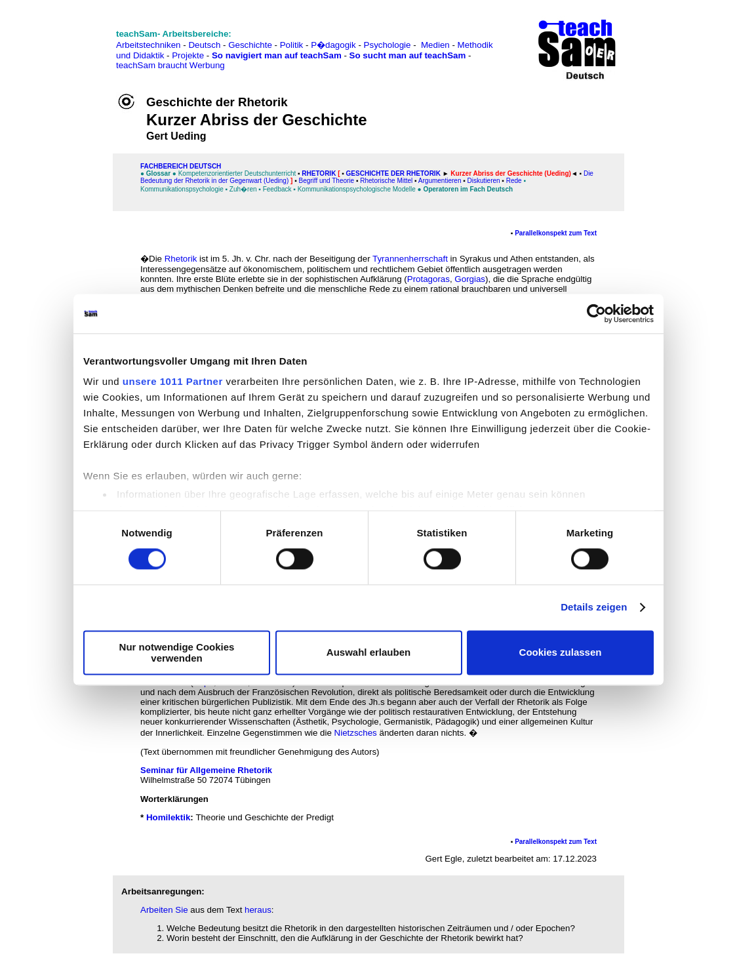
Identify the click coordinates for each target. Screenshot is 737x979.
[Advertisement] (67, 39)
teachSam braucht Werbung (170, 65)
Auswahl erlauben (368, 652)
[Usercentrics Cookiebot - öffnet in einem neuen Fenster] (596, 313)
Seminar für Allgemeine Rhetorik (206, 770)
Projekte (188, 55)
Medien (435, 45)
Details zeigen (594, 607)
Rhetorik (319, 173)
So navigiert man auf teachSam (277, 55)
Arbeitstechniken (148, 45)
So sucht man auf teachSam (407, 55)
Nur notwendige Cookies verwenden (177, 652)
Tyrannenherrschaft (410, 259)
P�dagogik (333, 45)
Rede (514, 180)
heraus (258, 910)
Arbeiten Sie (164, 910)
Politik (292, 45)
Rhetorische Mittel (386, 180)
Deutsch (204, 45)
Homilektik (168, 817)
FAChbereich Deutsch (180, 166)
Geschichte (250, 45)
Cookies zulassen (560, 652)
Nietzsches (355, 733)
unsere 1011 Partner (173, 381)
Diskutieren (484, 180)
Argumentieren (440, 180)
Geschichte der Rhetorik (393, 173)
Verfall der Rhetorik (512, 702)
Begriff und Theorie (326, 180)
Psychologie (387, 45)
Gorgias (469, 279)
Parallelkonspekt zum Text (556, 233)
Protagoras (428, 279)
